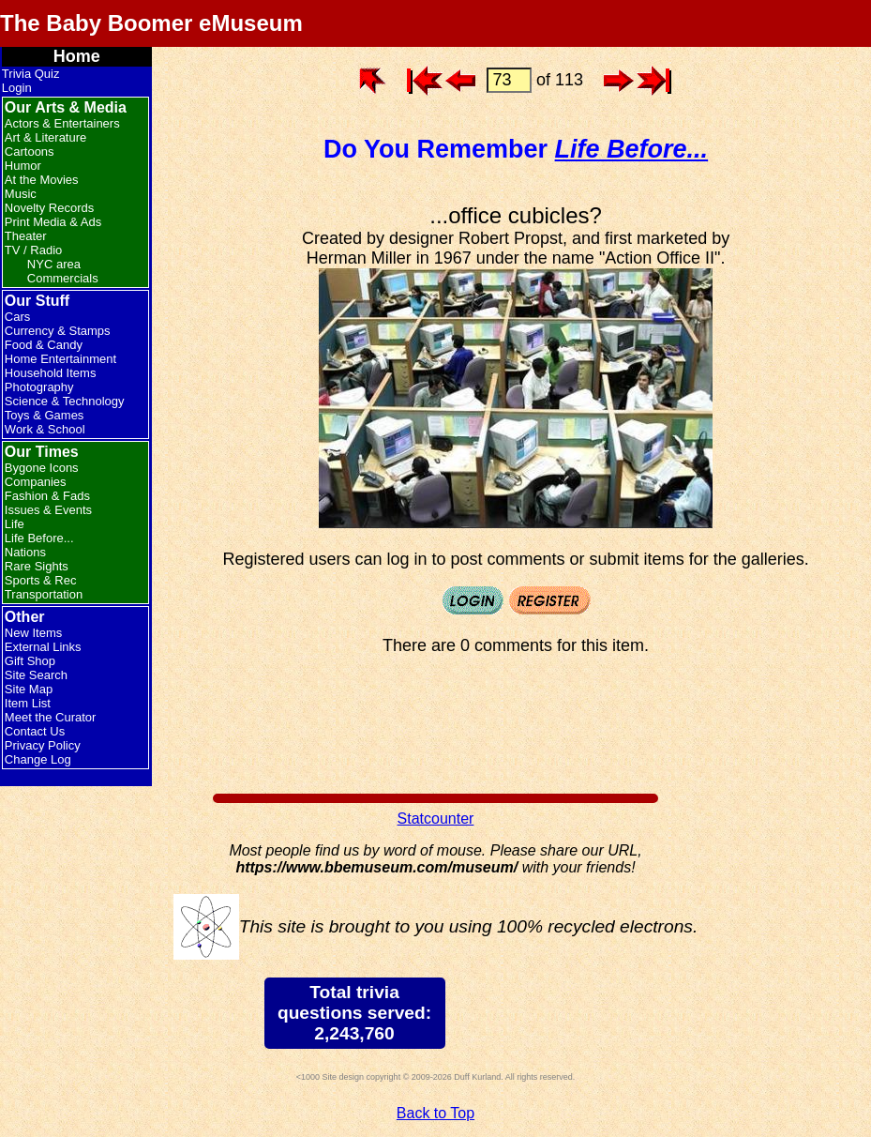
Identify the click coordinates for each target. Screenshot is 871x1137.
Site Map (29, 689)
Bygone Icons (42, 468)
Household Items (51, 373)
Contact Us (35, 731)
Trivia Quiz (31, 74)
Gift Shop (30, 661)
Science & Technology (65, 401)
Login (17, 88)
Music (21, 194)
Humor (23, 166)
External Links (43, 647)
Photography (39, 387)
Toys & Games (44, 415)
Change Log (38, 759)
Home (76, 56)
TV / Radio (33, 250)
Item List (28, 703)
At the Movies (42, 180)
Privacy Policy (43, 745)
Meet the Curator (51, 717)
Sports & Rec (41, 580)
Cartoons (29, 151)
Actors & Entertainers (62, 123)
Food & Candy (44, 345)
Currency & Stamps (58, 331)
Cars (17, 317)
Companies (36, 482)
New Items (33, 633)
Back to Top (435, 1113)
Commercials (62, 278)
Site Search (36, 675)
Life (14, 524)
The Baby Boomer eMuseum (151, 23)
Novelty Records (49, 208)
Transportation (44, 594)
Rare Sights (36, 566)
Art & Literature (45, 137)
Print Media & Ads (53, 222)
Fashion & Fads (47, 496)
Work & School (45, 429)
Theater (26, 236)
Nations (25, 552)
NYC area (54, 264)
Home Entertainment (60, 359)
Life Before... (39, 538)
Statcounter (436, 818)
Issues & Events (48, 510)
